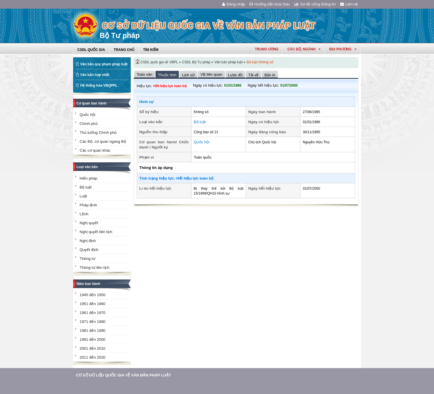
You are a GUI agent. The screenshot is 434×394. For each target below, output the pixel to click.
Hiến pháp (88, 178)
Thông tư (87, 258)
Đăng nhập (233, 4)
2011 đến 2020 (93, 357)
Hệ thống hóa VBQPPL (98, 85)
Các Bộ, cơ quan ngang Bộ (103, 141)
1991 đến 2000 (93, 339)
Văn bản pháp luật (228, 62)
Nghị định (88, 241)
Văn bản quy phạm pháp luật (104, 64)
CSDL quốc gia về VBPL (159, 62)
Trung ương (266, 49)
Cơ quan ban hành (92, 103)
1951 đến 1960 (93, 304)
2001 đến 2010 (93, 348)
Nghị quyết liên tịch (96, 232)
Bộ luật (86, 187)
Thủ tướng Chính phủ (98, 132)
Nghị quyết (89, 223)
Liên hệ (349, 4)
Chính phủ (89, 123)
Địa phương (343, 49)
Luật (83, 196)
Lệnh (84, 214)
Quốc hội (88, 115)
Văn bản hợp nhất (94, 75)
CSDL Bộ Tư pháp (196, 62)
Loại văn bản (87, 167)
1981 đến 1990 (93, 330)
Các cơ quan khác (95, 150)
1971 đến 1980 (93, 321)
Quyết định (89, 250)
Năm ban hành (89, 284)
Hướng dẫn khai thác (269, 4)
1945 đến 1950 (93, 295)
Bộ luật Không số (260, 62)
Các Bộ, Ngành (304, 49)
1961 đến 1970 (93, 313)
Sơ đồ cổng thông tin (315, 4)
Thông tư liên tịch (94, 267)
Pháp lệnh (88, 205)
